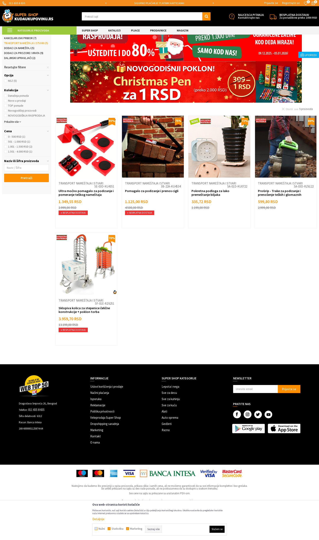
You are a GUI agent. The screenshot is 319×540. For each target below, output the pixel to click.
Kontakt (95, 470)
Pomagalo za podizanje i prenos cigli (151, 225)
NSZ (12, 115)
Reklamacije (97, 439)
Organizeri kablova (19, 58)
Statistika (117, 528)
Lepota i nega (170, 421)
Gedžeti (167, 458)
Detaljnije (98, 519)
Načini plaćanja (99, 427)
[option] (159, 3)
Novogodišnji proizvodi (22, 145)
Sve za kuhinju (171, 433)
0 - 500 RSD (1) (16, 171)
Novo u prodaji (17, 135)
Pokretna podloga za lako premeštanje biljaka (210, 227)
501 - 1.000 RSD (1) (19, 176)
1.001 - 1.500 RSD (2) (20, 181)
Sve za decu (169, 427)
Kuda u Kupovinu (11, 37)
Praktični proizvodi (73, 37)
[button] (146, 16)
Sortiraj (241, 47)
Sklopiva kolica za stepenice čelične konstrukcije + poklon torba (84, 344)
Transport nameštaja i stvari (26, 77)
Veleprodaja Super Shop (105, 452)
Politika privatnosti (102, 445)
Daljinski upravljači (19, 92)
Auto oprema (170, 452)
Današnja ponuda (18, 130)
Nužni (102, 528)
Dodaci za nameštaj (19, 82)
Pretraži (26, 212)
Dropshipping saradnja (104, 458)
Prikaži (274, 47)
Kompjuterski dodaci (20, 68)
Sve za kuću (169, 439)
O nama (95, 477)
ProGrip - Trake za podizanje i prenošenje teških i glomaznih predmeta (279, 229)
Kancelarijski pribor (20, 73)
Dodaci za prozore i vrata (23, 87)
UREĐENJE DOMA (50, 37)
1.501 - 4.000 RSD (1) (20, 186)
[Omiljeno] (306, 3)
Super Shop (30, 37)
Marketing (96, 464)
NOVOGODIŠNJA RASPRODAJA (26, 150)
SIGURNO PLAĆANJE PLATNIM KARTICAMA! (159, 3)
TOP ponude (15, 140)
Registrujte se (291, 3)
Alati (164, 445)
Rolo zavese (14, 63)
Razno (166, 464)
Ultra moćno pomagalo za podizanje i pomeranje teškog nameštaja (86, 227)
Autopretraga (223, 47)
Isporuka (95, 433)
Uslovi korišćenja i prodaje (106, 421)
